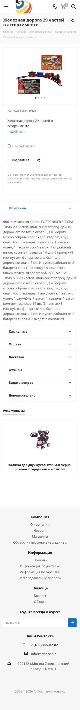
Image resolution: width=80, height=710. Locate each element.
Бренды (40, 595)
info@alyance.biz (43, 654)
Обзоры (40, 601)
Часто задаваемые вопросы (40, 578)
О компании (40, 524)
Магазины (40, 536)
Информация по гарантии (40, 572)
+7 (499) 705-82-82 (43, 645)
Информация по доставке (40, 566)
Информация (40, 552)
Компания (40, 517)
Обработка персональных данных (40, 542)
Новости (40, 530)
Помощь (40, 560)
